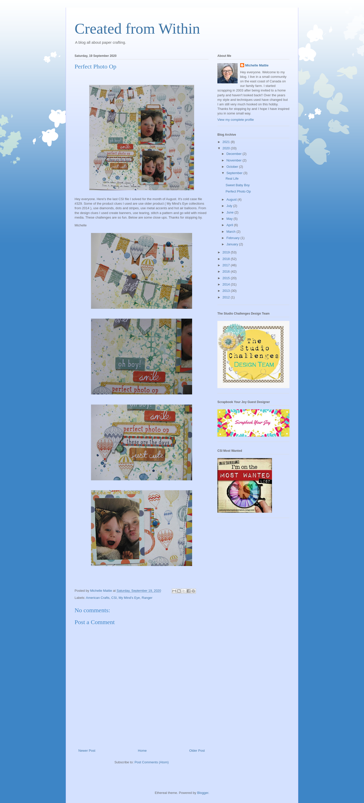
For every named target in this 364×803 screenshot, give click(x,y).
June (230, 212)
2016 (226, 271)
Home (142, 750)
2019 (226, 252)
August (232, 199)
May (230, 219)
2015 (226, 278)
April (230, 225)
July (229, 206)
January (232, 244)
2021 (226, 142)
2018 (226, 259)
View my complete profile (235, 120)
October (232, 167)
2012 (226, 297)
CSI (114, 598)
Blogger (202, 793)
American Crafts (97, 598)
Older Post (197, 750)
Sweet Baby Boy (237, 185)
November (234, 160)
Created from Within (137, 28)
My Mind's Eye (129, 598)
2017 (226, 265)
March (231, 231)
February (233, 238)
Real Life (231, 178)
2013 (226, 291)
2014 (226, 284)
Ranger (147, 598)
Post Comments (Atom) (151, 762)
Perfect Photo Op (238, 191)
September (234, 173)
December (234, 154)
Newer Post (86, 750)
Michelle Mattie (256, 65)
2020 (226, 148)
